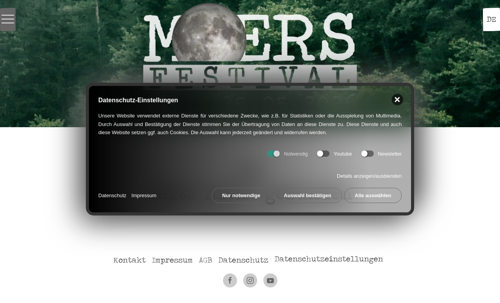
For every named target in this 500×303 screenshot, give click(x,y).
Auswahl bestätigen (307, 194)
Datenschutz (112, 194)
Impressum (143, 194)
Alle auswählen (373, 194)
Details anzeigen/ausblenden (369, 175)
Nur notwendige (241, 194)
